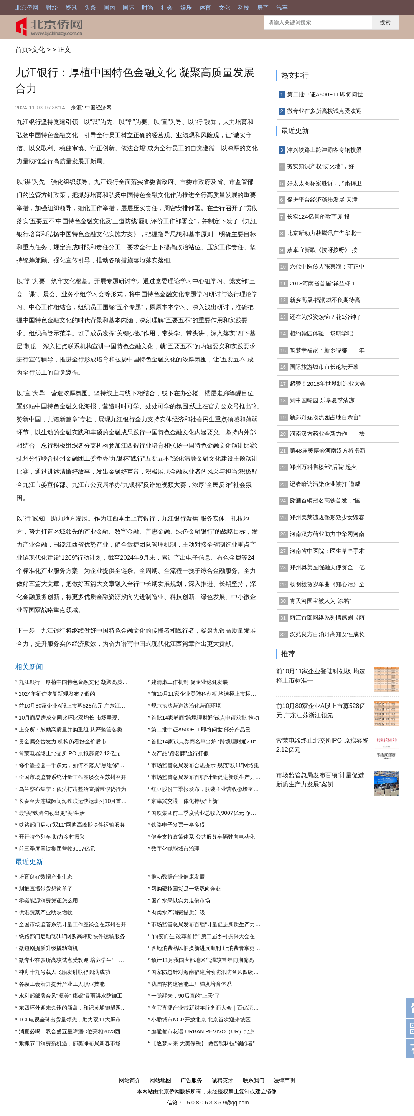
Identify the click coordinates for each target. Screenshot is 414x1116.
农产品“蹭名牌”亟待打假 (179, 753)
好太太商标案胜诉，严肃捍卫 (324, 183)
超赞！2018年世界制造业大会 (328, 383)
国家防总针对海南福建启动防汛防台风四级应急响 (210, 972)
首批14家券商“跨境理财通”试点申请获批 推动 (205, 718)
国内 (109, 7)
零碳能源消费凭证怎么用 (48, 900)
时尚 (147, 7)
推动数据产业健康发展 (178, 877)
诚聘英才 (222, 1080)
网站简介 (129, 1080)
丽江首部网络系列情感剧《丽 (327, 617)
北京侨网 (26, 7)
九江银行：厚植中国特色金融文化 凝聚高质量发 (76, 682)
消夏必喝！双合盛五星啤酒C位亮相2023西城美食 (78, 1031)
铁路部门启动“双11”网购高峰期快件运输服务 (72, 825)
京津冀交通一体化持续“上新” (185, 801)
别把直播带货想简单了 (46, 889)
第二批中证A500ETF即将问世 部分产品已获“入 (207, 729)
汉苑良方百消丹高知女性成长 (327, 634)
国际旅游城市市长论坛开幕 (324, 366)
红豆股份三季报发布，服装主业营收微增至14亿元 (210, 789)
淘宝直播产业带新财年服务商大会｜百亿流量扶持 (210, 1008)
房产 (263, 7)
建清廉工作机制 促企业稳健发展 (189, 682)
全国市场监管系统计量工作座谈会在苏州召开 (72, 777)
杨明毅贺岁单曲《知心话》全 (327, 584)
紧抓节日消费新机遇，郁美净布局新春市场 (70, 1043)
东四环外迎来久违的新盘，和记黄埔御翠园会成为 (78, 1008)
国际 (128, 7)
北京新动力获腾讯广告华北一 (324, 233)
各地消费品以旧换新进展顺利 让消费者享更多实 (208, 948)
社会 (167, 7)
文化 (224, 7)
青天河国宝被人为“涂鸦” (320, 600)
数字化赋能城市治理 (175, 849)
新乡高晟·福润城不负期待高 (325, 300)
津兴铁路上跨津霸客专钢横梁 (324, 149)
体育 (205, 7)
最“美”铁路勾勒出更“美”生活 (52, 813)
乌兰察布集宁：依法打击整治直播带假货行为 (72, 789)
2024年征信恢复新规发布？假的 (57, 694)
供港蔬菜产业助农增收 (46, 912)
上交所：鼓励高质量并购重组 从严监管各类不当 (76, 729)
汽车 (282, 7)
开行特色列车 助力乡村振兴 (52, 837)
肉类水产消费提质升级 (178, 912)
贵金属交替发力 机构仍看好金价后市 (62, 741)
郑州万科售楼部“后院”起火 (323, 467)
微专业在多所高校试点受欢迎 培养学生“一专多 (74, 960)
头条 (90, 7)
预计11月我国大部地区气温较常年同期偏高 (202, 960)
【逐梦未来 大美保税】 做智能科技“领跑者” (202, 1043)
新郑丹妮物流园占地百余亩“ (325, 417)
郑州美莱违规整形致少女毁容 (327, 517)
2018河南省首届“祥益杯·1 (322, 283)
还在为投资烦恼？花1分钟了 (326, 316)
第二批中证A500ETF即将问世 (325, 94)
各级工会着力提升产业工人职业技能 (62, 984)
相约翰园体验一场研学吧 (321, 333)
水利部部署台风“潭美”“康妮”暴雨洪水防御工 (71, 996)
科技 (243, 7)
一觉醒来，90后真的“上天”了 (185, 996)
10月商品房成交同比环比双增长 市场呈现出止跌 (76, 718)
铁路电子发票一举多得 (178, 825)
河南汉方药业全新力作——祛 (327, 433)
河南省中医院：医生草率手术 (327, 550)
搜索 (385, 22)
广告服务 (191, 1080)
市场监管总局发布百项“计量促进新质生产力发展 (208, 777)
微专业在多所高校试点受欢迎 (324, 111)
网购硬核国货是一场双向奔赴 (186, 889)
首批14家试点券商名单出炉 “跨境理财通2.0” (203, 741)
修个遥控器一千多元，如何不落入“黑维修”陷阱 (74, 765)
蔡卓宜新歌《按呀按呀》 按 (322, 250)
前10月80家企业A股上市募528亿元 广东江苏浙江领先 (83, 706)
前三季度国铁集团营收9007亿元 (57, 849)
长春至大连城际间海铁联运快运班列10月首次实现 (78, 801)
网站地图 (160, 1080)
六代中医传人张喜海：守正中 (327, 266)
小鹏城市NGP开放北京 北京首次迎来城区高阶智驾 (211, 1020)
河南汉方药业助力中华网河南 (327, 534)
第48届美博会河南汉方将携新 (327, 450)
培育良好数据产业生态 (46, 877)
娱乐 (186, 7)
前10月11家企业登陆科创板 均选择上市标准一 (206, 694)
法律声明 (284, 1080)
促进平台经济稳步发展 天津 (322, 199)
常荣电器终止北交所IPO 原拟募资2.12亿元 (69, 753)
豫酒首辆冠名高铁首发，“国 (325, 500)
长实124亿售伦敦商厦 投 (318, 216)
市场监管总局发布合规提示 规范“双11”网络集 (205, 765)
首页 (21, 49)
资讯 (71, 7)
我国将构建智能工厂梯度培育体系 (191, 984)
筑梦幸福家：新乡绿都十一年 (327, 350)
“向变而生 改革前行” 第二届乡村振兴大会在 (202, 936)
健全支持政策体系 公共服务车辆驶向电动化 (203, 837)
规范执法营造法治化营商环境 (186, 706)
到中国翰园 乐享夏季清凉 (322, 400)
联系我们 (253, 1080)
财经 (52, 7)
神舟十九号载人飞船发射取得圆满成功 (64, 972)
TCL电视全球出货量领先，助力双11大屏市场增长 (78, 1020)
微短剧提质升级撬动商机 (48, 948)
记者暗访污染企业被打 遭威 (325, 484)
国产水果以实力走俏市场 (180, 900)
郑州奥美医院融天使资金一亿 (327, 567)
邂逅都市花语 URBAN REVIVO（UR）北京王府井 (211, 1031)
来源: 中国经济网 (91, 107)
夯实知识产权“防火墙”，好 (320, 166)
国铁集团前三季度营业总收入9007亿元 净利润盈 (209, 813)
